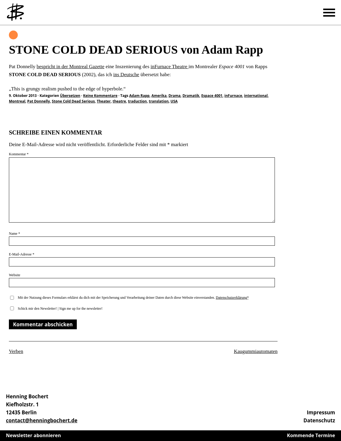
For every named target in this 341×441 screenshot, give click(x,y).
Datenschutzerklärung (231, 297)
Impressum (321, 412)
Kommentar (18, 154)
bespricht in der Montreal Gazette (70, 66)
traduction (137, 101)
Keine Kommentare (100, 95)
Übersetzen (13, 35)
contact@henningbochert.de (41, 420)
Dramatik (190, 95)
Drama (174, 95)
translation (159, 101)
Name (14, 233)
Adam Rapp (139, 95)
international (256, 95)
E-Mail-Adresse (21, 254)
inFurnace (233, 95)
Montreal (17, 101)
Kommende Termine (311, 435)
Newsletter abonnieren (33, 435)
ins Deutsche (126, 74)
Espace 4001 (211, 95)
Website (14, 275)
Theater (104, 101)
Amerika (159, 95)
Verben (16, 351)
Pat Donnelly (38, 101)
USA (174, 101)
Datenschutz (319, 420)
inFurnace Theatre (170, 66)
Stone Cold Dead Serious (73, 101)
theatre (119, 101)
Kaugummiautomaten (256, 351)
